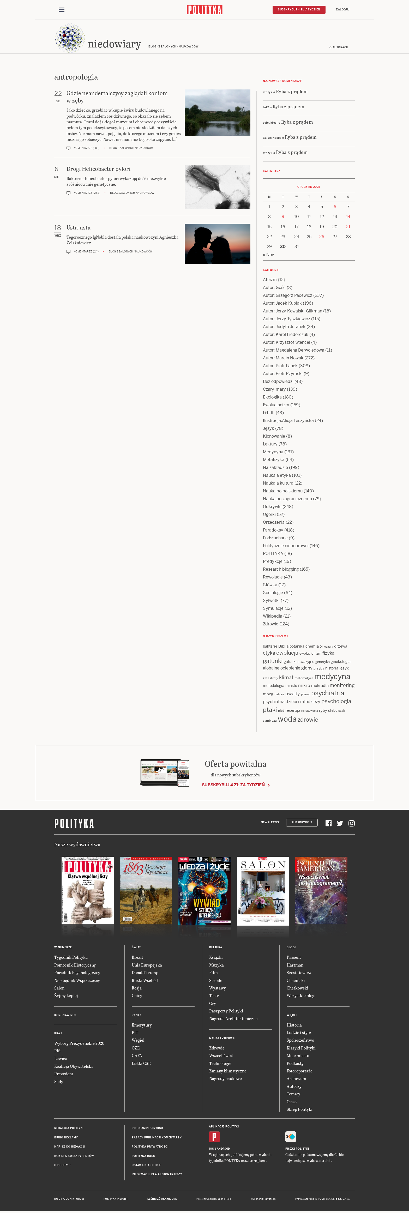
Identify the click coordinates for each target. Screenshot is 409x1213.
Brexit (137, 958)
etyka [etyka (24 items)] (269, 653)
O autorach (338, 47)
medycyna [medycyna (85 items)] (332, 676)
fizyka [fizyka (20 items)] (328, 653)
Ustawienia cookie (146, 1165)
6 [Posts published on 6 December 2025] (335, 207)
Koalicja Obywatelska (73, 1066)
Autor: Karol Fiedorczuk (285, 334)
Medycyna (273, 452)
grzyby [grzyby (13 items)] (319, 669)
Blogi (291, 948)
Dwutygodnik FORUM (69, 1199)
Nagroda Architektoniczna (233, 1019)
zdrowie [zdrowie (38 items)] (308, 720)
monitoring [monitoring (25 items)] (342, 686)
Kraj (58, 1033)
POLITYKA (273, 554)
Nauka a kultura (278, 483)
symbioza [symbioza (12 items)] (270, 721)
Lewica (60, 1059)
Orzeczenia (274, 522)
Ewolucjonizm (276, 405)
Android (223, 1149)
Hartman (295, 965)
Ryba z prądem (292, 91)
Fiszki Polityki (297, 1149)
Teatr (214, 996)
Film (213, 973)
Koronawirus (65, 1015)
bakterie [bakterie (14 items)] (270, 646)
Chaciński (296, 980)
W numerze (63, 948)
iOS (211, 1149)
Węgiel (138, 1040)
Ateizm (270, 280)
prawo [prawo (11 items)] (305, 694)
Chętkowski (297, 988)
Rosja (137, 988)
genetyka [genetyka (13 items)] (322, 662)
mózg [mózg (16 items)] (268, 694)
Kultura (215, 948)
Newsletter (270, 822)
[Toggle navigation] (61, 9)
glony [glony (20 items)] (306, 668)
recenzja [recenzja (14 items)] (292, 710)
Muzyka (216, 965)
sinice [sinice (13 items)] (332, 711)
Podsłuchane (275, 538)
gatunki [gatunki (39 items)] (273, 661)
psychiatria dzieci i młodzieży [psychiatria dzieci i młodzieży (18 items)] (291, 702)
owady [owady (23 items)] (292, 694)
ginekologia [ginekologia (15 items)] (341, 662)
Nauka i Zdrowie (222, 1038)
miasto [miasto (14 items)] (291, 686)
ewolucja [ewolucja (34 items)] (287, 653)
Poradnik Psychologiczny (77, 973)
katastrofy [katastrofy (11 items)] (270, 678)
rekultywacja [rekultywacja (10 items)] (309, 711)
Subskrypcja (301, 822)
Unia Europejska (147, 965)
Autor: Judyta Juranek (284, 327)
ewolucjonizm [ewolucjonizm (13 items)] (310, 654)
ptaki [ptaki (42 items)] (270, 710)
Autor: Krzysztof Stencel (286, 342)
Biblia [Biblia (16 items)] (283, 646)
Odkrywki (272, 507)
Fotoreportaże (299, 1071)
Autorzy (294, 1086)
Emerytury (142, 1025)
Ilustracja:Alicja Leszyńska (288, 421)
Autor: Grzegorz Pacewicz (287, 295)
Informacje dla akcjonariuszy (157, 1174)
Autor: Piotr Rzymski (283, 374)
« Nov (268, 255)
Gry (212, 1003)
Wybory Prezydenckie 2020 (79, 1043)
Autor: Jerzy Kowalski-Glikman (292, 311)
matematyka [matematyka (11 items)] (303, 678)
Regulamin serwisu (147, 1128)
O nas (292, 1102)
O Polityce (62, 1165)
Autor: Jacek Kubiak (282, 303)
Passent (294, 958)
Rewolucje (273, 577)
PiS (57, 1051)
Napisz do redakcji (69, 1147)
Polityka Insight (116, 1199)
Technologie (220, 1063)
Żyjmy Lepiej (66, 996)
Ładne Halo (224, 1199)
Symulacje (273, 608)
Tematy (293, 1094)
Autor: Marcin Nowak (283, 358)
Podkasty (295, 1063)
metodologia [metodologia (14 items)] (273, 686)
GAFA (137, 1056)
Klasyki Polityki (301, 1048)
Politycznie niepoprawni (286, 546)
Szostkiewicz (299, 973)
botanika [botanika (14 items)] (297, 646)
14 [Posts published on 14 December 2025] (348, 217)
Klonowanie (274, 436)
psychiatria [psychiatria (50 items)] (327, 693)
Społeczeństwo (300, 1040)
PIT (135, 1033)
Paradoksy (273, 530)
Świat (136, 948)
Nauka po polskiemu (283, 491)
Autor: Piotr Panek (280, 366)
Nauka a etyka (277, 475)
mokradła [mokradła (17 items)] (320, 685)
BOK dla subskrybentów (74, 1156)
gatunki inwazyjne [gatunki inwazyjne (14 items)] (299, 662)
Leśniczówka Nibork (162, 1199)
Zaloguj (343, 9)
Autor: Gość (274, 288)
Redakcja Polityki (68, 1128)
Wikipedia (272, 616)
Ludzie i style (299, 1033)
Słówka (270, 585)
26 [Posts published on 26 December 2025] (321, 237)
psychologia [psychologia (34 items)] (336, 701)
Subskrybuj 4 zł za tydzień (233, 785)
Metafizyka (273, 460)
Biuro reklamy (66, 1137)
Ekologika (272, 397)
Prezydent (63, 1074)
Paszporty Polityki (226, 1011)
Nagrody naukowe (225, 1079)
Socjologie (273, 593)
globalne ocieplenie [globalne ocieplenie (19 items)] (281, 668)
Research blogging (281, 569)
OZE (136, 1048)
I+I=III (269, 413)
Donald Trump (145, 973)
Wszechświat (221, 1056)
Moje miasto (298, 1056)
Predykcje (272, 561)
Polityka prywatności (150, 1147)
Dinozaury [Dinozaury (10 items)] (326, 647)
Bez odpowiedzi (278, 381)
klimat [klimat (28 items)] (286, 678)
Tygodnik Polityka (71, 958)
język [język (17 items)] (344, 668)
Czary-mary (274, 389)
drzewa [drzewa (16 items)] (340, 646)
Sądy (58, 1082)
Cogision (211, 1199)
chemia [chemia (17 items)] (312, 646)
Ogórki (269, 514)
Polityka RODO (143, 1156)
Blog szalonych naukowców (131, 148)
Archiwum (296, 1079)
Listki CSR (141, 1063)
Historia (294, 1025)
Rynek (137, 1015)
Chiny (137, 996)
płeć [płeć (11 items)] (281, 711)
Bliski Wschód (145, 980)
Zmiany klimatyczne (227, 1071)
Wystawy (217, 988)
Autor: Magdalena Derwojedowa (293, 350)
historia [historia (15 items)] (331, 668)
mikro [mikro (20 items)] (304, 686)
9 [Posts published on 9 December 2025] (283, 217)
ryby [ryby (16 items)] (323, 710)
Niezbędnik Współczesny (77, 980)
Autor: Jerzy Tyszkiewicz (286, 319)
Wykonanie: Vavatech (263, 1199)
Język (268, 428)
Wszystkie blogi (301, 996)
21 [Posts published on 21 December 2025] (348, 227)
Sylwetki (271, 601)
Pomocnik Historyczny (75, 965)
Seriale (215, 980)
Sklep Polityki (299, 1109)
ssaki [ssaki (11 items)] (342, 711)
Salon (59, 988)
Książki (216, 958)
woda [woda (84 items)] (287, 719)
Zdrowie (270, 624)
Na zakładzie (275, 467)
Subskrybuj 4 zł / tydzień (299, 9)
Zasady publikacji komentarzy (157, 1137)
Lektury (270, 444)
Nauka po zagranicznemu (287, 499)
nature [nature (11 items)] (279, 694)
